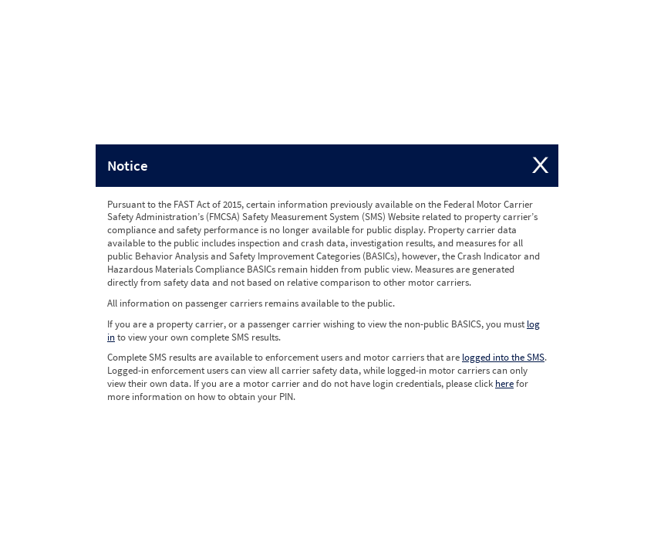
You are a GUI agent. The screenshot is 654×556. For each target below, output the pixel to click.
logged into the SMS (503, 357)
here (504, 383)
